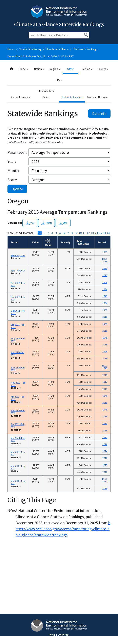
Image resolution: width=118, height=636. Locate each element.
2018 (104, 472)
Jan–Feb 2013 (18, 270)
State (70, 69)
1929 (104, 251)
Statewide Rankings (86, 49)
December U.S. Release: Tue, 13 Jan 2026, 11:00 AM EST (40, 56)
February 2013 (18, 255)
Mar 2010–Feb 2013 (18, 453)
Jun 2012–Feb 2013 (18, 369)
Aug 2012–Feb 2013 (18, 340)
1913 (104, 437)
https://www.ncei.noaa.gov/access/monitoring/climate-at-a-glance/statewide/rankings (63, 528)
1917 (104, 365)
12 (88, 233)
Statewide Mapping (20, 96)
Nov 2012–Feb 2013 (18, 298)
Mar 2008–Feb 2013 (18, 482)
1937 (104, 268)
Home (11, 49)
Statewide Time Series (46, 93)
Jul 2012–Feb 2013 (17, 353)
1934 (104, 289)
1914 (104, 451)
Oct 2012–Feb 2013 (18, 312)
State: (12, 179)
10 (80, 233)
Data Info (99, 113)
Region (55, 69)
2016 (104, 430)
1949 (104, 282)
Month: (13, 170)
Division (86, 69)
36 (100, 233)
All (39, 233)
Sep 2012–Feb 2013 (17, 326)
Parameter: (17, 152)
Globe (23, 69)
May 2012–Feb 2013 (18, 384)
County (102, 69)
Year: (11, 161)
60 (108, 233)
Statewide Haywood (97, 96)
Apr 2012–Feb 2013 (17, 398)
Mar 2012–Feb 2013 (18, 412)
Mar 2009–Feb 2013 (18, 467)
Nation (39, 69)
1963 (104, 258)
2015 (104, 261)
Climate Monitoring (30, 49)
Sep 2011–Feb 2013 (17, 425)
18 (92, 233)
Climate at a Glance (57, 49)
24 (96, 233)
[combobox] (59, 74)
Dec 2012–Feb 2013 (18, 284)
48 (104, 233)
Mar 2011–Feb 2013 (18, 439)
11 (84, 233)
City (59, 80)
